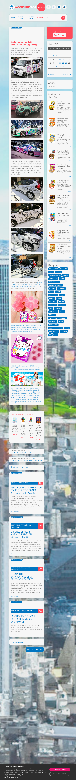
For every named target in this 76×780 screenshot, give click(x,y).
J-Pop (51, 291)
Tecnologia (53, 324)
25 (56, 67)
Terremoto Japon (55, 328)
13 (63, 59)
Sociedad (52, 321)
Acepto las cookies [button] (60, 769)
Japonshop (40, 17)
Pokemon (58, 308)
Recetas (52, 315)
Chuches (14, 474)
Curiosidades (23, 466)
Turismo (64, 331)
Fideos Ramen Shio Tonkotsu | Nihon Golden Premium (63, 135)
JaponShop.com (36, 682)
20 (63, 63)
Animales (63, 268)
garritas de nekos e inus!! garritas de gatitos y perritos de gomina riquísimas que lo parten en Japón (26, 298)
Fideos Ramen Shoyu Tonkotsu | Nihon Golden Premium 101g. (63, 166)
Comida (14, 527)
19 (60, 63)
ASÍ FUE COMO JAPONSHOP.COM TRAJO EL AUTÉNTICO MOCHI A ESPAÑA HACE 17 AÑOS (26, 535)
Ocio (50, 308)
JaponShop (41, 7)
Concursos (53, 278)
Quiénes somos (21, 17)
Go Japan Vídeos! (55, 285)
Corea (13, 659)
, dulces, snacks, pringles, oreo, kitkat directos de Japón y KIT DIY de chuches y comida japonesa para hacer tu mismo (26, 404)
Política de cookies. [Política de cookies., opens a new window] (24, 776)
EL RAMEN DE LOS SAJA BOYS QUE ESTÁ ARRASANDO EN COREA (22, 666)
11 (56, 59)
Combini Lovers (31, 17)
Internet (61, 288)
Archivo (51, 82)
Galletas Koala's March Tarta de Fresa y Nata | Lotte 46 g (63, 232)
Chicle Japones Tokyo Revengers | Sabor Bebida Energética (23, 443)
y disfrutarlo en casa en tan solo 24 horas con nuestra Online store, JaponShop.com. (26, 408)
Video (55, 334)
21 (66, 63)
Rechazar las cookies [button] (59, 774)
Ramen (19, 659)
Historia (21, 527)
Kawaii (51, 298)
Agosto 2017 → (67, 74)
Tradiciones (16, 594)
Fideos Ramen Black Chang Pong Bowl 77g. (63, 151)
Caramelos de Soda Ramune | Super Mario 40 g (63, 215)
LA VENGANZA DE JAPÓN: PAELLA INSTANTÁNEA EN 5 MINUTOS (23, 730)
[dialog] (38, 772)
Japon (31, 466)
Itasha (35, 474)
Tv (50, 334)
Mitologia (53, 301)
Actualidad (14, 466)
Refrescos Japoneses (57, 318)
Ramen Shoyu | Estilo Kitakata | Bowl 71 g (63, 181)
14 (66, 59)
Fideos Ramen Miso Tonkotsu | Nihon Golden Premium (63, 246)
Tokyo (67, 328)
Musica (61, 301)
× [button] (74, 765)
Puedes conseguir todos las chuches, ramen (24, 402)
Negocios (52, 305)
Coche (19, 474)
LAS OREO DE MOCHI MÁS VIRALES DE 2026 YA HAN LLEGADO (21, 601)
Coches (58, 272)
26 (60, 67)
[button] (25, 778)
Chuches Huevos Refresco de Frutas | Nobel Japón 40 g (30, 443)
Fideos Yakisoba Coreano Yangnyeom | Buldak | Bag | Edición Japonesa (38, 445)
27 (63, 67)
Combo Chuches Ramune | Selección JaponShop (15, 442)
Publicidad (53, 311)
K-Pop (62, 295)
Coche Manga (27, 474)
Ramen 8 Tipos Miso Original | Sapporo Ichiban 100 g (62, 120)
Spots (60, 321)
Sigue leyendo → (15, 556)
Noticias (61, 305)
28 (66, 67)
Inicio (13, 17)
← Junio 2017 (51, 74)
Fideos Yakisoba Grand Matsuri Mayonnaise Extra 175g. (63, 197)
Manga (58, 298)
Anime (33, 472)
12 (60, 59)
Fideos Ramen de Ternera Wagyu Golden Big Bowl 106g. (63, 103)
